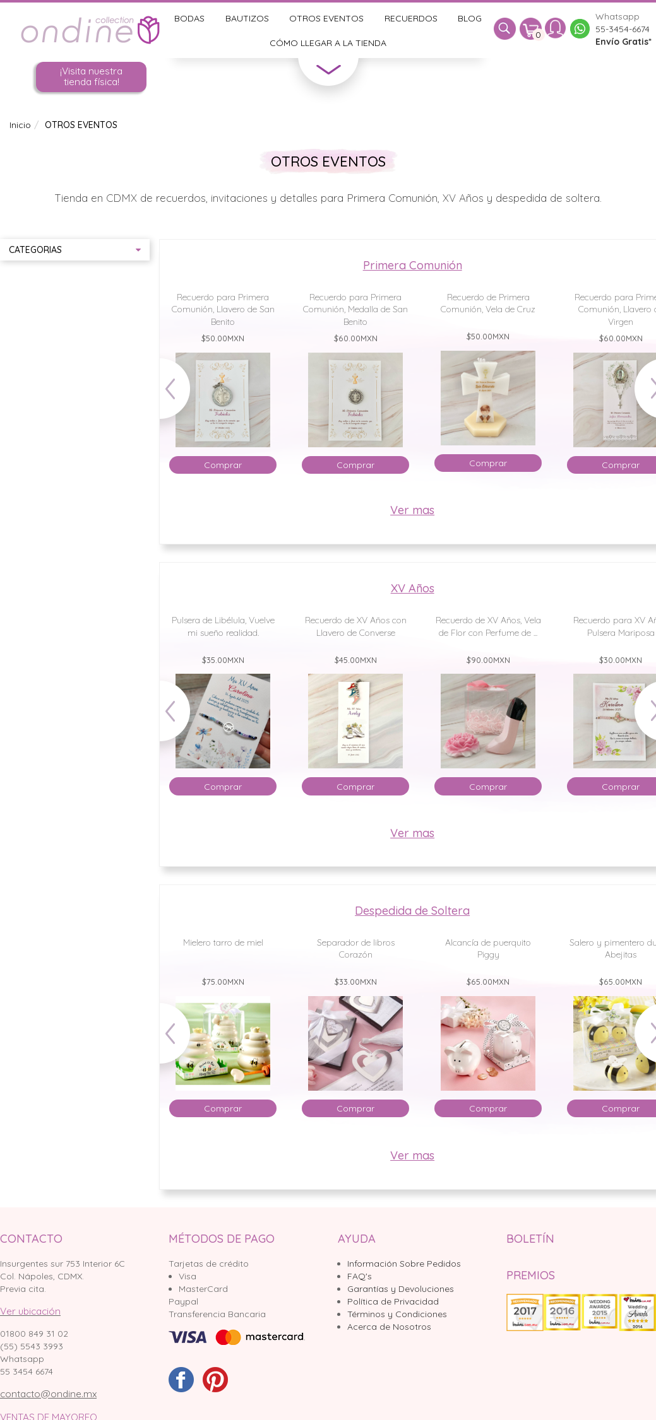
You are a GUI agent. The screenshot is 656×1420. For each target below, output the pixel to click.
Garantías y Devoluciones (400, 1288)
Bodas (189, 18)
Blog (470, 18)
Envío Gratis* (623, 41)
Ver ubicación (30, 1311)
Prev (181, 394)
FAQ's (359, 1276)
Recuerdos (411, 18)
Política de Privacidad (393, 1301)
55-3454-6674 (622, 29)
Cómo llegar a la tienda (328, 43)
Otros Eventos (326, 18)
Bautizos (247, 18)
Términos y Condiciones (397, 1314)
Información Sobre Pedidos (404, 1263)
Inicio (20, 125)
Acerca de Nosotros (389, 1326)
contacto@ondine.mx (48, 1394)
